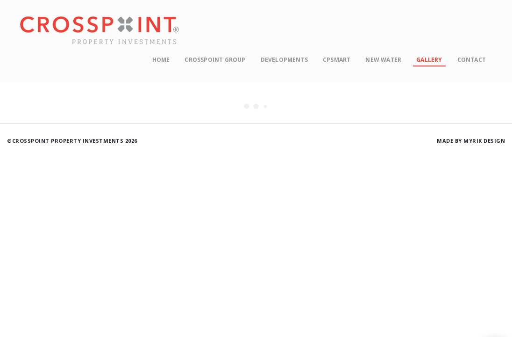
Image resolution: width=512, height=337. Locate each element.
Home (161, 60)
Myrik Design (484, 140)
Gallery (429, 60)
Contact (471, 60)
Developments (284, 60)
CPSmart (336, 60)
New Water (383, 60)
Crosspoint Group (215, 60)
